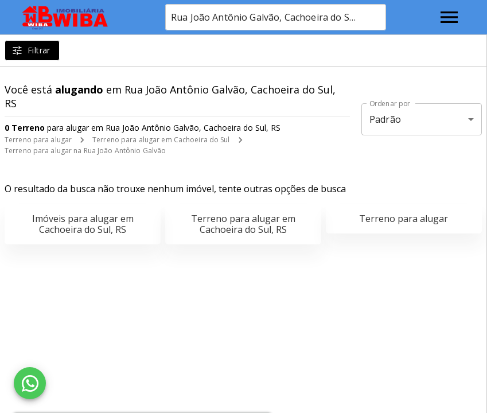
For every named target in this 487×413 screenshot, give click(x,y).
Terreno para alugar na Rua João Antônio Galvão (85, 150)
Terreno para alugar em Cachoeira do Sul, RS (243, 224)
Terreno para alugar (38, 140)
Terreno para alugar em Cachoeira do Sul (160, 140)
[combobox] (275, 17)
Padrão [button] (385, 119)
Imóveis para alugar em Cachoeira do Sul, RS (83, 224)
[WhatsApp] (30, 383)
